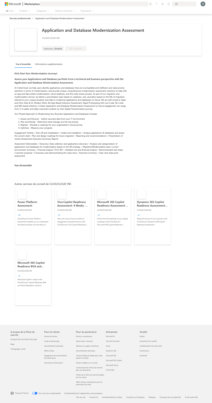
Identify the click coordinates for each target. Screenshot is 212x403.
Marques (152, 397)
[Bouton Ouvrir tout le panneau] (10, 11)
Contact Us (93, 397)
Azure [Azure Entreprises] (108, 346)
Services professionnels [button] (20, 18)
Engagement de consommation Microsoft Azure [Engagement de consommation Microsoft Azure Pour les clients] (55, 356)
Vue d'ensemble (23, 64)
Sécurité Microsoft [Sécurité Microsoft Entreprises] (112, 341)
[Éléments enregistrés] (162, 4)
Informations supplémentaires (48, 64)
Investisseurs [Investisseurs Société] (144, 351)
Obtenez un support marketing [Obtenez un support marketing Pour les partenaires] (87, 346)
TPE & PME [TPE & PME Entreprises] (110, 370)
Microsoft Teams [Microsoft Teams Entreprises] (112, 365)
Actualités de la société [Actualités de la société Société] (148, 341)
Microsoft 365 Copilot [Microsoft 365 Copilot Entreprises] (114, 360)
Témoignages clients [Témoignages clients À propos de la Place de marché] (18, 349)
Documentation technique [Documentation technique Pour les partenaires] (85, 351)
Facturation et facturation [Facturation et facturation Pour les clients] (53, 363)
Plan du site (80, 397)
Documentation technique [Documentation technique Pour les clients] (53, 346)
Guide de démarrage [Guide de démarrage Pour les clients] (51, 341)
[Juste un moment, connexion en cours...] (203, 4)
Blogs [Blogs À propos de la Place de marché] (12, 344)
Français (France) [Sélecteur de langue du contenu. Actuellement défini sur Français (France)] (21, 393)
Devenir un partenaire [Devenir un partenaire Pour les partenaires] (84, 336)
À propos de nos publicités (170, 397)
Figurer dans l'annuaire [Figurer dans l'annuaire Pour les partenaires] (84, 341)
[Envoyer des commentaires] (150, 4)
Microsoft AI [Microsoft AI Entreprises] (110, 336)
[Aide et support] (156, 4)
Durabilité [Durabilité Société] (143, 355)
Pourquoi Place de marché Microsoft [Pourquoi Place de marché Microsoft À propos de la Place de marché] (24, 339)
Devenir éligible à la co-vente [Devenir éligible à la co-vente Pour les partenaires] (87, 363)
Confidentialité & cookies (112, 397)
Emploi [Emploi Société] (142, 336)
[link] (33, 216)
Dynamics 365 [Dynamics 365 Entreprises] (111, 351)
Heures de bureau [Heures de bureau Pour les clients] (50, 336)
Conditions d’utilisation (135, 397)
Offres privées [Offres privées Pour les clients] (49, 351)
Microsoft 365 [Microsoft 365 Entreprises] (111, 355)
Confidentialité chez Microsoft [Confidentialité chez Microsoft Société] (151, 346)
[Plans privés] (168, 4)
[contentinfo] (33, 18)
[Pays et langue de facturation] (184, 4)
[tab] (24, 64)
